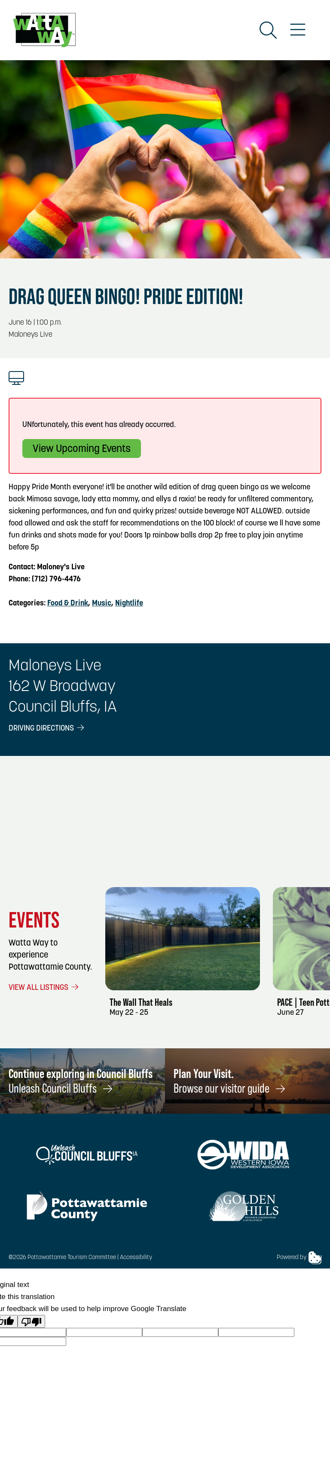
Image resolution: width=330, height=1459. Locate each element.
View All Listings (44, 988)
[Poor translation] (31, 1321)
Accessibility (136, 1257)
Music (101, 603)
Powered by (299, 1257)
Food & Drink (67, 603)
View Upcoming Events (82, 449)
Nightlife (129, 603)
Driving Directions (47, 729)
